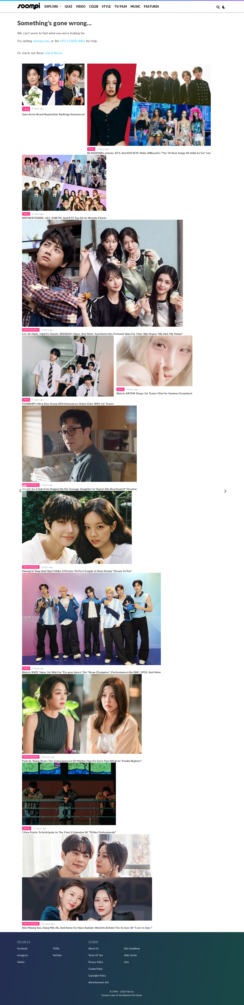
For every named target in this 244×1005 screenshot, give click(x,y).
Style (106, 6)
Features (151, 6)
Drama (26, 828)
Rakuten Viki (129, 995)
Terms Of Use (95, 955)
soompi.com (41, 41)
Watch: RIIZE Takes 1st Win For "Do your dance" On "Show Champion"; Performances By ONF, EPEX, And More (91, 672)
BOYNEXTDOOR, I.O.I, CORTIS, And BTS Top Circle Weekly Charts (64, 217)
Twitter (21, 962)
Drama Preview (30, 330)
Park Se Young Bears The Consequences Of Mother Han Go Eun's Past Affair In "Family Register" (82, 760)
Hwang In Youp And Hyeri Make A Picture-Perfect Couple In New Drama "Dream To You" (77, 571)
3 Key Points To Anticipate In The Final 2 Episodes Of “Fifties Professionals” (69, 832)
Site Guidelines (132, 948)
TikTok (56, 948)
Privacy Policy (95, 962)
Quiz (68, 6)
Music (135, 6)
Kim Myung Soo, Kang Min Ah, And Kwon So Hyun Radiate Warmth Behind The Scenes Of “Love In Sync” (87, 927)
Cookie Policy (95, 968)
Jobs (126, 962)
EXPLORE (51, 6)
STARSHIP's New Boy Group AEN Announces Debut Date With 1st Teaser (68, 403)
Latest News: (54, 53)
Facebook (22, 948)
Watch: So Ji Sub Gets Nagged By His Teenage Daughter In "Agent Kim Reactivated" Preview (79, 488)
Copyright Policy (97, 975)
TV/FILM (120, 6)
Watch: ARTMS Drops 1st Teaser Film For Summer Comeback (154, 393)
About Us (93, 948)
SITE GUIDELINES (72, 41)
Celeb (93, 6)
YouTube (57, 955)
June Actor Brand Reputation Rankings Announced (53, 114)
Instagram (22, 955)
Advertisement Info (98, 982)
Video (81, 6)
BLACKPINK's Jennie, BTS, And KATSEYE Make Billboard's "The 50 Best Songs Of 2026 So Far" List (149, 152)
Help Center (130, 955)
